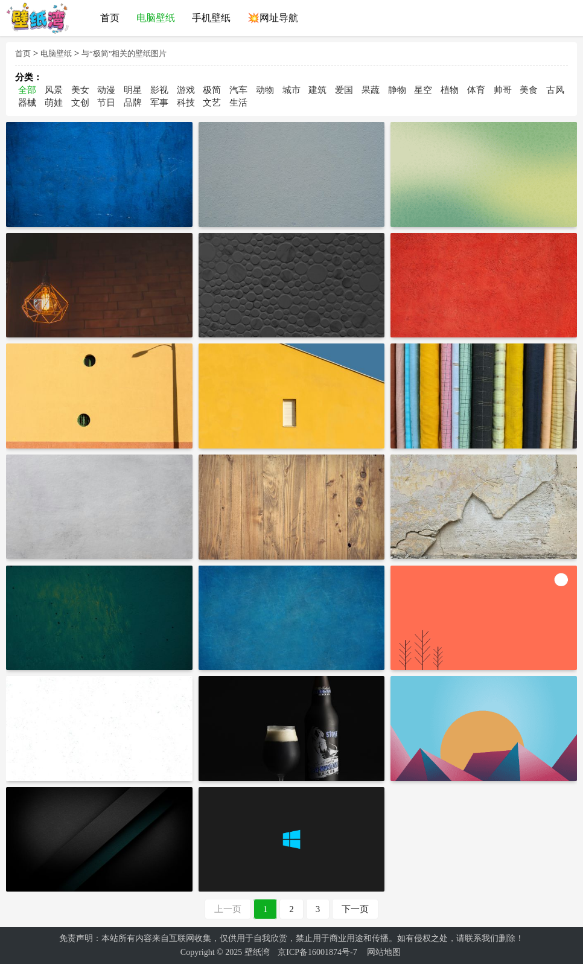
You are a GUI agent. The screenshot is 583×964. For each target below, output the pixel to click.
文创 (80, 102)
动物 (265, 90)
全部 (27, 90)
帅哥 (503, 90)
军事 (159, 102)
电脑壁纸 (56, 53)
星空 (423, 90)
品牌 (133, 102)
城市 (291, 90)
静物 (397, 90)
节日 (106, 102)
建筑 (317, 90)
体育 (476, 90)
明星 (133, 90)
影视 (159, 90)
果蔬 (371, 90)
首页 (23, 53)
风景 (54, 90)
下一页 (355, 909)
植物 (450, 90)
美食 (529, 90)
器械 (27, 102)
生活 (238, 102)
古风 (555, 90)
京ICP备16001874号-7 (317, 952)
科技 (186, 102)
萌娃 (54, 102)
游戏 (186, 90)
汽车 (238, 90)
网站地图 (384, 952)
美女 (80, 90)
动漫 (106, 90)
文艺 (212, 102)
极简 (212, 90)
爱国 (344, 90)
